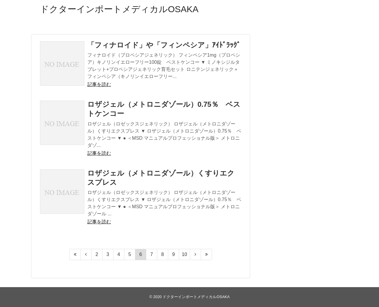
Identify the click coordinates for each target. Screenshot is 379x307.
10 (184, 254)
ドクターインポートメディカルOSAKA (119, 9)
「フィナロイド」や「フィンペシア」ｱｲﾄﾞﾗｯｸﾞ (163, 45)
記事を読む (99, 84)
